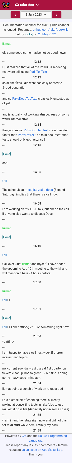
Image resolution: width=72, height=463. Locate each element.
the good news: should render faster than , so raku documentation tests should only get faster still (35, 134)
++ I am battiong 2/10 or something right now (35, 327)
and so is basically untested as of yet (35, 101)
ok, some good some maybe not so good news (34, 52)
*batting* (8, 341)
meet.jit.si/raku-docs (39, 190)
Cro (24, 436)
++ (6, 300)
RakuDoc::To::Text (24, 98)
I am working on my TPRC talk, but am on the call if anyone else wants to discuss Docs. (35, 211)
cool (5, 163)
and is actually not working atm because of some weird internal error (35, 117)
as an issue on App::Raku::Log (42, 450)
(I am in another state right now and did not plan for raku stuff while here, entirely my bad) (35, 423)
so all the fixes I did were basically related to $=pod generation (32, 85)
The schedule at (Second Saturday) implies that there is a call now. (33, 192)
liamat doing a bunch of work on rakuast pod (32, 389)
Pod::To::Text (38, 72)
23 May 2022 (47, 34)
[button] (67, 5)
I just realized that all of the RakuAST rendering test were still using (34, 69)
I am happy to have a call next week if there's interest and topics (32, 355)
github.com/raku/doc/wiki (50, 29)
